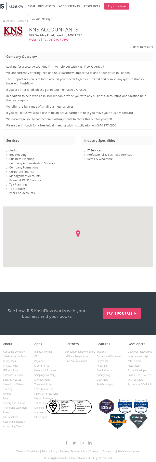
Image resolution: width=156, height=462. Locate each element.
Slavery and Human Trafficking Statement (15, 405)
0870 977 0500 (58, 39)
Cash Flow (102, 379)
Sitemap (94, 451)
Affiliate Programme (76, 356)
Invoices (101, 351)
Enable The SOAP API (140, 375)
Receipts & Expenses (46, 370)
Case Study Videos (13, 384)
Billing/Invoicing (43, 351)
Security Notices (12, 379)
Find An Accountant (76, 361)
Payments (40, 361)
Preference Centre (128, 451)
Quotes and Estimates (109, 356)
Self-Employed (105, 384)
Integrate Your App (138, 356)
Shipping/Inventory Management (44, 377)
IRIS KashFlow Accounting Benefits (14, 419)
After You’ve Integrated (134, 363)
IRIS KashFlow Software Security (13, 373)
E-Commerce (41, 365)
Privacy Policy (10, 365)
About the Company (14, 351)
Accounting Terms (13, 426)
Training (7, 389)
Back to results (141, 47)
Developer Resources (140, 351)
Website (34, 39)
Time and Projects (44, 384)
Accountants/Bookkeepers (78, 351)
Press (6, 412)
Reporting (102, 365)
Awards (7, 393)
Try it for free (120, 313)
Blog (5, 398)
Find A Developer (137, 370)
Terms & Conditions (27, 451)
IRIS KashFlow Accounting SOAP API (140, 382)
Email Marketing (43, 389)
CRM (37, 356)
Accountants (15, 21)
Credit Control (105, 370)
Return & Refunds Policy (73, 451)
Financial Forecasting (46, 393)
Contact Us (108, 451)
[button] (78, 233)
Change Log (103, 375)
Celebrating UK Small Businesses (15, 359)
